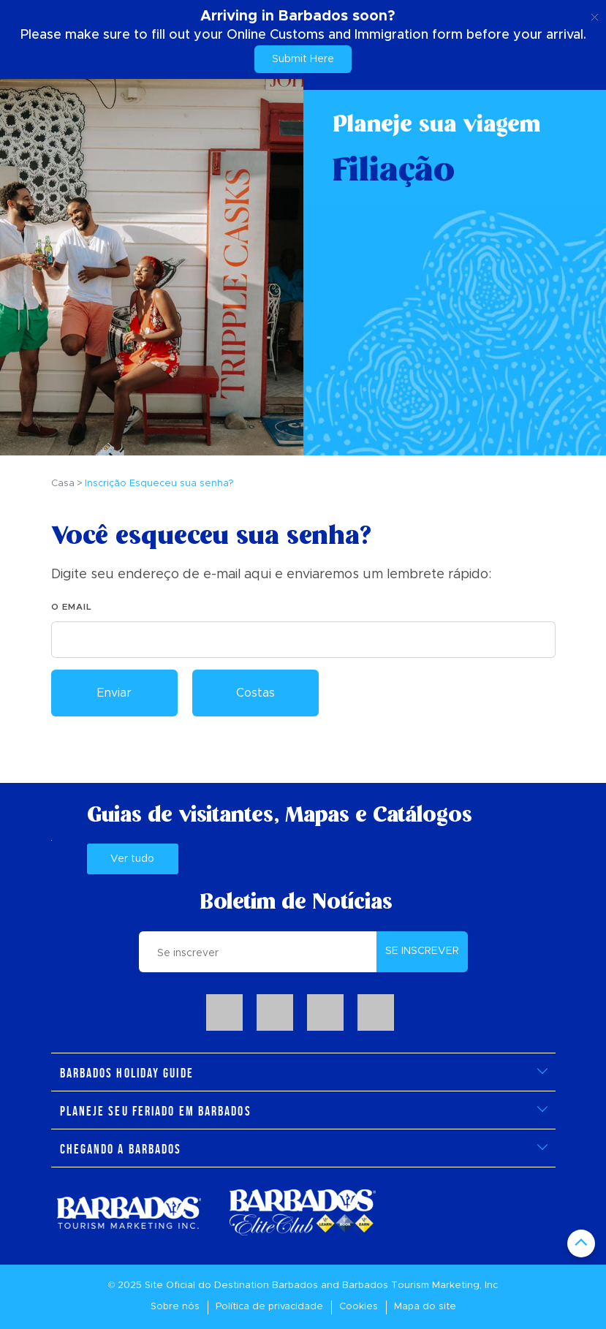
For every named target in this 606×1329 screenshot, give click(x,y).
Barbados (295, 1285)
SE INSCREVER (422, 951)
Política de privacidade (269, 1306)
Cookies (358, 1306)
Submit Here (303, 59)
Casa (63, 483)
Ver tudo (132, 859)
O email (71, 606)
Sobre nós (175, 1306)
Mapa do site (425, 1306)
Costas (255, 693)
